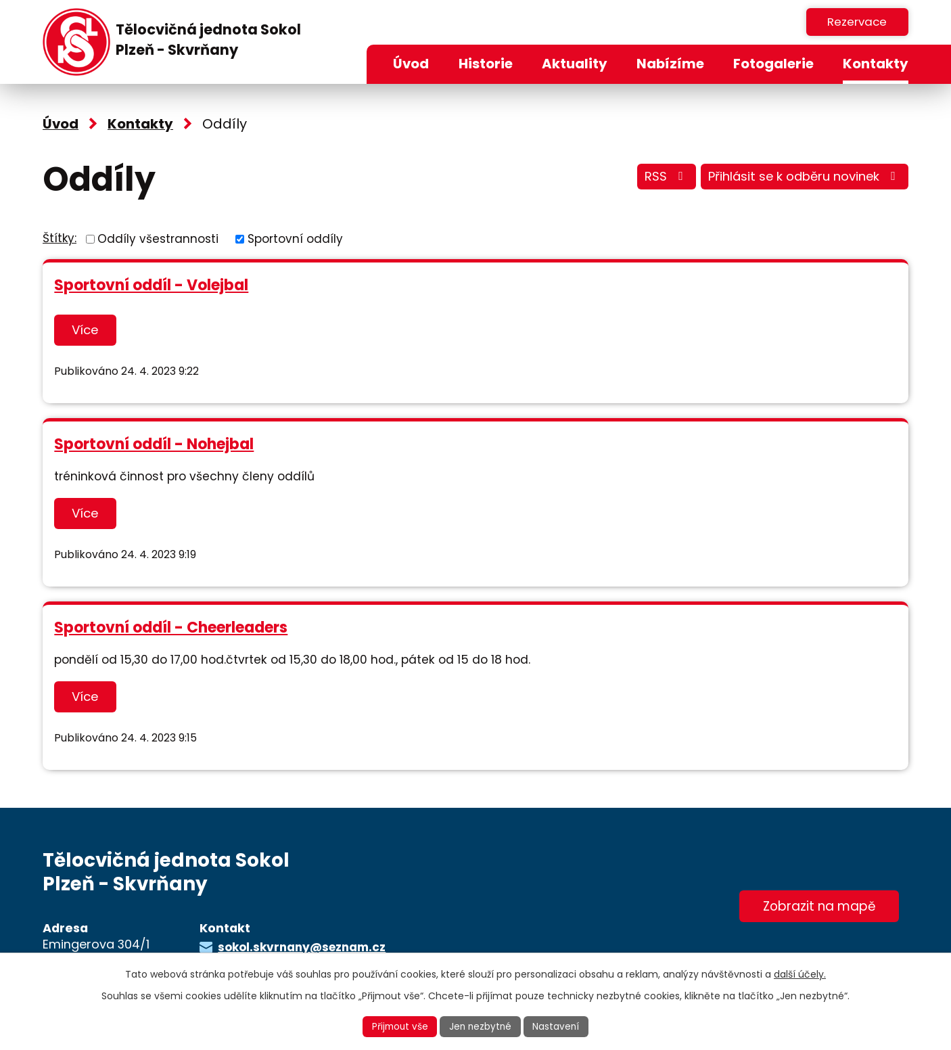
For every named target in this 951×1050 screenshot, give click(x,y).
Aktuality (574, 63)
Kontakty (875, 63)
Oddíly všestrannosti (157, 238)
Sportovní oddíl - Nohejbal (154, 443)
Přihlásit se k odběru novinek (801, 178)
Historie (486, 63)
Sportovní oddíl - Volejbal (151, 285)
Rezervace (854, 22)
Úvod (411, 63)
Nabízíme (670, 63)
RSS (657, 178)
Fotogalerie (773, 63)
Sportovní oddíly (295, 238)
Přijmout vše (398, 1026)
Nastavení (558, 1026)
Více (87, 330)
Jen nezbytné (481, 1026)
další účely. (800, 973)
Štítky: (59, 238)
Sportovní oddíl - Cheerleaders (170, 625)
